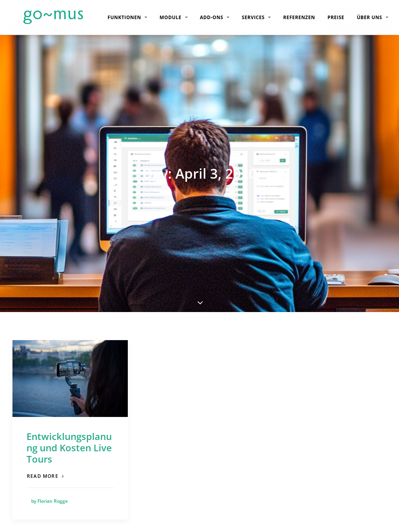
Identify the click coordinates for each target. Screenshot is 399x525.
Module (167, 17)
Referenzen (293, 17)
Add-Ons (208, 17)
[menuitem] (120, 17)
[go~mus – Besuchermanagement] (42, 17)
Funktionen (121, 17)
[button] (70, 295)
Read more (45, 393)
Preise (329, 17)
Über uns (366, 17)
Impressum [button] (363, 510)
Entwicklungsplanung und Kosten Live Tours (69, 365)
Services (249, 17)
